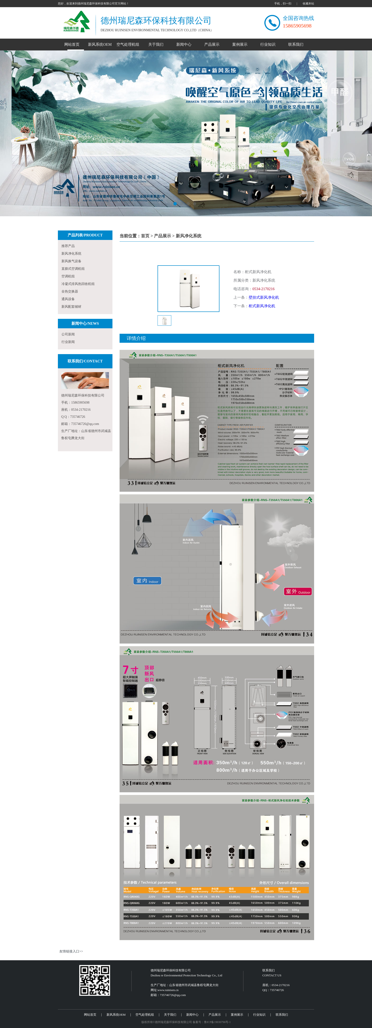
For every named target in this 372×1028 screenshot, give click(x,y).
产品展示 (211, 44)
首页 (145, 236)
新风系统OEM (100, 44)
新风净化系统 (71, 253)
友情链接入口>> (71, 951)
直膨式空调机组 (73, 269)
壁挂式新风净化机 (264, 297)
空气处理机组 (127, 44)
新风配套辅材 (71, 306)
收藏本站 (308, 3)
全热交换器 (69, 291)
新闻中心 (183, 44)
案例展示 (239, 44)
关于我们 (155, 44)
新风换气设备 (71, 261)
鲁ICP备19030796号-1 (217, 1022)
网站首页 (71, 44)
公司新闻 (68, 334)
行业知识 (267, 44)
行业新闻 (68, 342)
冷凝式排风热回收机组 (78, 284)
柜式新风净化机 (262, 306)
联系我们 (295, 44)
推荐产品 (68, 246)
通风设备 (68, 299)
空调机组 (68, 276)
